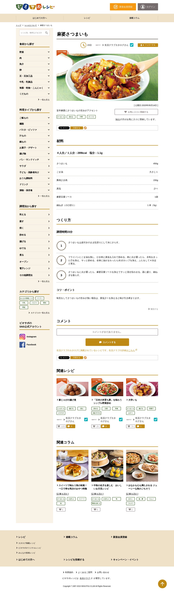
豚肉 (44, 303)
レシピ (87, 18)
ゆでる (22, 248)
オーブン (23, 261)
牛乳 (23, 303)
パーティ (40, 298)
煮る (21, 255)
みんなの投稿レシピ (26, 298)
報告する (154, 309)
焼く (21, 228)
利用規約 (69, 572)
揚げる (22, 241)
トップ (18, 25)
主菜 (106, 408)
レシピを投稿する (75, 559)
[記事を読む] (63, 494)
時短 (23, 307)
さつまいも (130, 408)
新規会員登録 (120, 537)
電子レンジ (24, 268)
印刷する (76, 128)
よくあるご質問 (85, 572)
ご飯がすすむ (96, 413)
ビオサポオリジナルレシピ (29, 548)
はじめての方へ (40, 18)
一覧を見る (45, 100)
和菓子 (151, 408)
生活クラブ (86, 578)
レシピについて (31, 25)
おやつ (130, 413)
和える (22, 214)
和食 (116, 408)
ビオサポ (61, 413)
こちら (132, 350)
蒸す (21, 221)
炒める (22, 234)
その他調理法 (25, 275)
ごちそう (34, 303)
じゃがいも (61, 408)
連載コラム (134, 18)
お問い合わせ (103, 572)
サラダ (22, 166)
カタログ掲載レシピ (26, 543)
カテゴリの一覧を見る (40, 313)
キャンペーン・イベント (126, 559)
